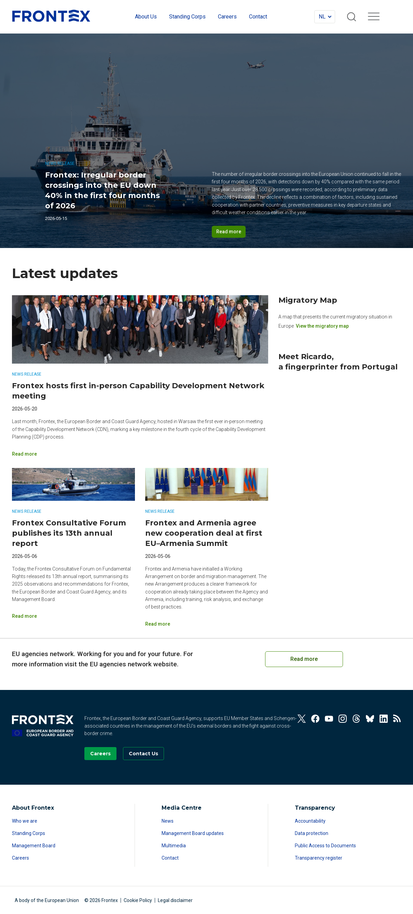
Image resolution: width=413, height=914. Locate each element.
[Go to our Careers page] (100, 753)
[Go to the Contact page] (143, 753)
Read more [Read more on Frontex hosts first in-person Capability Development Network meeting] (24, 454)
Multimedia (174, 845)
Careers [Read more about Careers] (20, 858)
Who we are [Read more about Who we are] (24, 821)
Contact (170, 858)
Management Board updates (193, 833)
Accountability (310, 821)
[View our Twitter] (302, 719)
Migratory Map (307, 300)
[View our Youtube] (329, 719)
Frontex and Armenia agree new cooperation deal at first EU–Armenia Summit (203, 533)
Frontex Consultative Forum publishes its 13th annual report (69, 533)
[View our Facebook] (315, 719)
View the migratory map (322, 325)
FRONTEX (51, 16)
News (168, 821)
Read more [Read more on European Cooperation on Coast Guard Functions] (304, 659)
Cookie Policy (138, 900)
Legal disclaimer (175, 900)
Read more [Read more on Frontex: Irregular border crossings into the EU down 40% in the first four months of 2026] (228, 231)
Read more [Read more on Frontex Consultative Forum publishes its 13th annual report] (24, 616)
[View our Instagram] (343, 719)
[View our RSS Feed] (397, 719)
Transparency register (318, 858)
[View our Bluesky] (370, 719)
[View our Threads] (356, 719)
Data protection (311, 833)
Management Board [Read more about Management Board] (33, 845)
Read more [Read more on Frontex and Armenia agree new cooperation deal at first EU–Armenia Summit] (157, 624)
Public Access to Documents (325, 845)
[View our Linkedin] (384, 719)
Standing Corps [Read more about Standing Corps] (28, 833)
